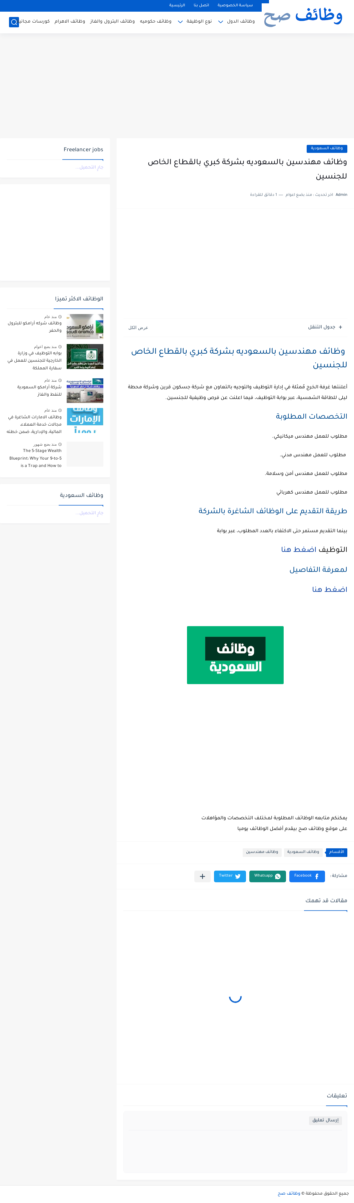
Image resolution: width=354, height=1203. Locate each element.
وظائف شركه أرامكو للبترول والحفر (35, 327)
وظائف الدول (241, 21)
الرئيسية (177, 6)
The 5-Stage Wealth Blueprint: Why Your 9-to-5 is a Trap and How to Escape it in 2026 (35, 460)
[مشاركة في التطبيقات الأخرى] (202, 876)
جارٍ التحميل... (89, 167)
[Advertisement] (177, 86)
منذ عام (50, 316)
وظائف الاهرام (70, 21)
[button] (307, 876)
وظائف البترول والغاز (112, 21)
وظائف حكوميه (156, 21)
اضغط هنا (296, 551)
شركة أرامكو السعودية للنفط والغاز (39, 391)
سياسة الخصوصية (235, 6)
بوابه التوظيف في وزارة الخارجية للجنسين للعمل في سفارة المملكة (34, 361)
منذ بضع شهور (45, 444)
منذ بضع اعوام (45, 346)
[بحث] (14, 22)
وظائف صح (289, 1194)
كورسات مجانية (33, 21)
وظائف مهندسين (262, 852)
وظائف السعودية (327, 149)
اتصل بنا (201, 6)
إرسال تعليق (325, 1120)
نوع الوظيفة (199, 21)
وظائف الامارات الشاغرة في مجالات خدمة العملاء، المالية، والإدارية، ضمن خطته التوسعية (34, 426)
